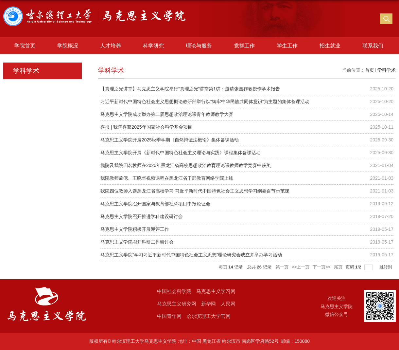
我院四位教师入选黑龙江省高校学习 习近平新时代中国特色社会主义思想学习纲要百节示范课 (194, 190)
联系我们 (372, 45)
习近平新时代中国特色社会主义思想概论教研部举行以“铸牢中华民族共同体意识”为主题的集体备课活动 (204, 101)
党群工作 (244, 45)
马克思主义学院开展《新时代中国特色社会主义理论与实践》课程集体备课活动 (180, 152)
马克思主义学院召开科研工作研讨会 (137, 242)
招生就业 (330, 45)
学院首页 (24, 45)
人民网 (228, 303)
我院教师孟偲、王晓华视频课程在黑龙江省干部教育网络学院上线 (166, 178)
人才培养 (110, 45)
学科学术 (386, 70)
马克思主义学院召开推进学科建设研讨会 (141, 216)
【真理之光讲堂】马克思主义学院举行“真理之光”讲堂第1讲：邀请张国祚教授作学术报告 (190, 88)
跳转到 (386, 267)
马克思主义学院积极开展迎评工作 (134, 229)
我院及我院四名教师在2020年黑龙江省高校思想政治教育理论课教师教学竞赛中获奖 (185, 165)
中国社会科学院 (174, 291)
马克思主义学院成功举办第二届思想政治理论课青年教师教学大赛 (166, 114)
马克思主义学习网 (215, 291)
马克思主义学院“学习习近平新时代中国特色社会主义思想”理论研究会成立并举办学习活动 (191, 254)
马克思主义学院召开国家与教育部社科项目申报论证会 (155, 203)
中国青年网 (169, 316)
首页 (369, 70)
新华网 (208, 303)
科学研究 (153, 45)
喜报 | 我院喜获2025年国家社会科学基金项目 (146, 127)
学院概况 (67, 45)
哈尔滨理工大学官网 (208, 316)
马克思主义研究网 (176, 303)
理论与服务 (199, 45)
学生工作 (287, 45)
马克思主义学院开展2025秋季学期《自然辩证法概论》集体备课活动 (169, 139)
